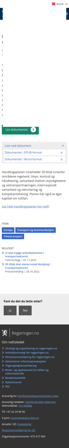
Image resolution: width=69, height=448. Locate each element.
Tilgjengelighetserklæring (20, 365)
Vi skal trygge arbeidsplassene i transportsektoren (24, 254)
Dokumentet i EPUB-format (23, 152)
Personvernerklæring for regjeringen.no (29, 357)
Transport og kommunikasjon (35, 230)
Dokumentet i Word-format (23, 159)
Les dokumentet (17, 130)
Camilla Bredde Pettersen (40, 402)
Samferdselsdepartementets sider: (38, 396)
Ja (10, 310)
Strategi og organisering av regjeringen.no (31, 348)
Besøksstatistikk (15, 378)
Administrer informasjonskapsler (25, 361)
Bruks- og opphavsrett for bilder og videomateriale (27, 371)
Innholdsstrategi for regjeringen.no (27, 352)
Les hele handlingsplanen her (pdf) (25, 206)
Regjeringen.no (24, 333)
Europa (8, 230)
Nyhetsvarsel (13, 382)
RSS (7, 386)
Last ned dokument (18, 146)
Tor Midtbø (25, 405)
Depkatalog (24, 424)
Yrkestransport (13, 236)
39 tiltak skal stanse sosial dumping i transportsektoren (27, 266)
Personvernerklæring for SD (18, 430)
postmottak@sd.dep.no (25, 418)
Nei (25, 310)
